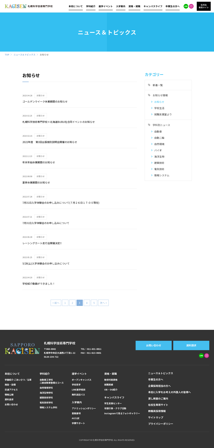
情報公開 (9, 394)
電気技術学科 (46, 402)
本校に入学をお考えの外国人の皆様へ (169, 392)
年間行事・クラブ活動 (115, 408)
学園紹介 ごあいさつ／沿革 (18, 379)
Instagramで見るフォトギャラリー (122, 413)
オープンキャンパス (81, 379)
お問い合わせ (153, 345)
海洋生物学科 (46, 392)
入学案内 (120, 6)
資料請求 (191, 345)
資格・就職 (134, 6)
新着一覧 (158, 85)
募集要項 (76, 413)
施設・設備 (10, 384)
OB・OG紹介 (110, 389)
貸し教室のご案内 (158, 398)
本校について (76, 6)
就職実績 (108, 384)
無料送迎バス (78, 394)
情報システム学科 (48, 407)
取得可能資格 (110, 379)
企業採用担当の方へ (159, 386)
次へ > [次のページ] (103, 303)
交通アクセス (11, 389)
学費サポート (78, 423)
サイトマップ (155, 417)
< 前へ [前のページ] (55, 303)
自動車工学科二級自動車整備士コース (52, 381)
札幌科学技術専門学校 (59, 343)
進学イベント (106, 6)
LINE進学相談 (78, 389)
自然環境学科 (46, 387)
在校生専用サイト (158, 404)
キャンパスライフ (153, 6)
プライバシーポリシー (160, 423)
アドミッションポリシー (84, 408)
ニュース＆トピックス (24, 54)
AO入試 (75, 418)
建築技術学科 (46, 397)
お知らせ (44, 54)
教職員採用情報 (157, 411)
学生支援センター (113, 403)
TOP (7, 54)
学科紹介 (90, 6)
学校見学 (76, 384)
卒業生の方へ (173, 6)
